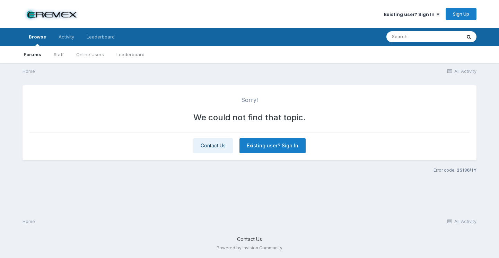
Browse (37, 40)
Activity (66, 37)
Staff (59, 54)
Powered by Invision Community (249, 247)
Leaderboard (130, 54)
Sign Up (461, 14)
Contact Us (213, 145)
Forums (32, 54)
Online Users (90, 54)
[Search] (423, 36)
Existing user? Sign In (411, 14)
